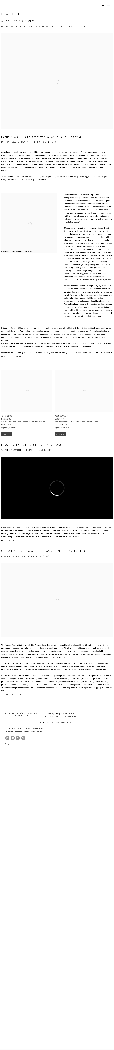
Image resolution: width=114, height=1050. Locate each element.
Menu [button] (108, 6)
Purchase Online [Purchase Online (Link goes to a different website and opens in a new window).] (10, 540)
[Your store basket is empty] (103, 6)
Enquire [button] (7, 439)
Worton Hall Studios (6, 6)
